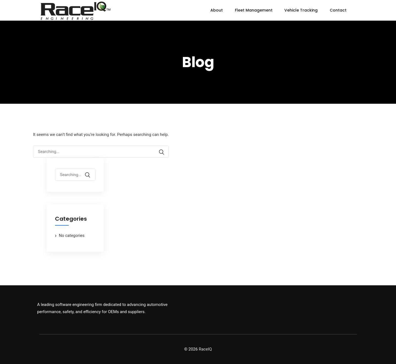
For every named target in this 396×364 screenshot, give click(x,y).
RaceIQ (205, 349)
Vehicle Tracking (301, 10)
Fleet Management (254, 10)
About (216, 10)
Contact (338, 10)
